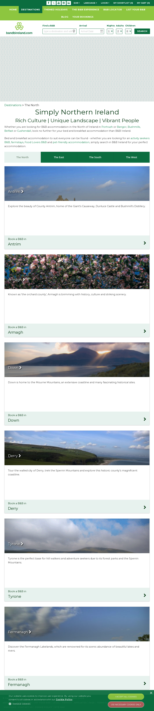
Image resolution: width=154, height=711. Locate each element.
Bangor (121, 126)
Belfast (8, 130)
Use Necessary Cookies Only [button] (126, 704)
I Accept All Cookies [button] (126, 696)
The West (131, 157)
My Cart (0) (143, 3)
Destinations (30, 9)
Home (13, 9)
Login (105, 3)
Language (90, 3)
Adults (119, 25)
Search (142, 31)
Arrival (83, 25)
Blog (64, 16)
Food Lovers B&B (36, 142)
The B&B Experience (85, 9)
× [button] (151, 693)
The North (22, 157)
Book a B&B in (77, 242)
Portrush (107, 126)
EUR (77, 3)
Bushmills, (134, 126)
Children (128, 25)
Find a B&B (48, 25)
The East (59, 157)
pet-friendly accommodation (71, 142)
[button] (53, 703)
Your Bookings (82, 16)
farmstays (17, 142)
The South (95, 157)
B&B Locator (112, 9)
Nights (110, 25)
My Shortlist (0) (123, 3)
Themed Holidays (56, 9)
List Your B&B (135, 9)
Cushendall (24, 130)
